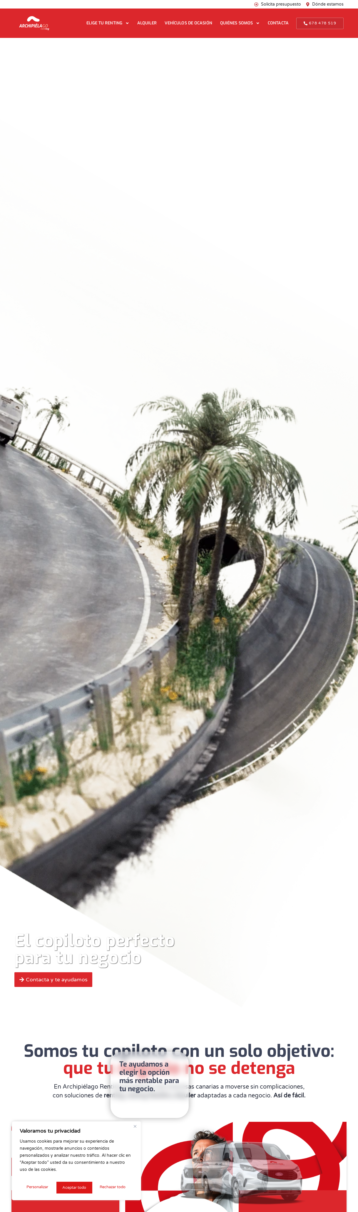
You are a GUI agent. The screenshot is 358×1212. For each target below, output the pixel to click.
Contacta (278, 23)
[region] (76, 1162)
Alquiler (147, 23)
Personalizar (36, 1187)
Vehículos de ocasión (188, 23)
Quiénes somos (240, 23)
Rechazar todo (75, 1187)
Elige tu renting (107, 23)
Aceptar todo (115, 1187)
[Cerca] (134, 1129)
